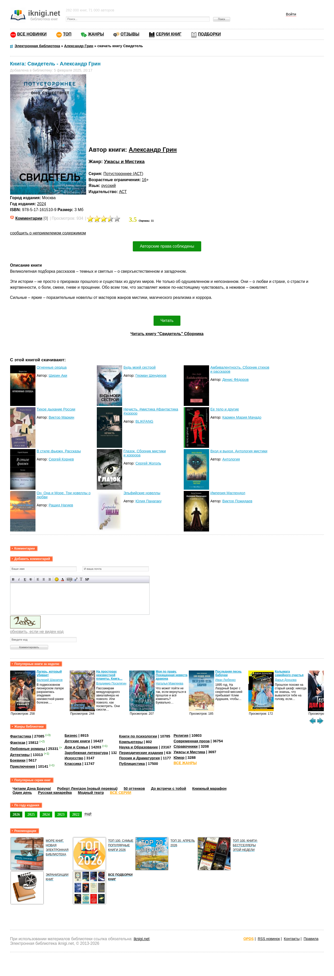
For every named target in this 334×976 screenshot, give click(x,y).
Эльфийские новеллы (141, 493)
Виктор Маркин (61, 417)
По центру (44, 579)
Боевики (18, 760)
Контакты (292, 939)
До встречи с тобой (168, 788)
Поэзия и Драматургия (139, 758)
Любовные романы (27, 749)
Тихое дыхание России (56, 409)
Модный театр (91, 793)
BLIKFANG (144, 421)
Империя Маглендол (227, 493)
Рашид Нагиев (61, 505)
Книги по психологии (138, 736)
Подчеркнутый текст (25, 579)
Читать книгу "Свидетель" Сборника (167, 334)
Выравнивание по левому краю (38, 579)
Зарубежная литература (86, 753)
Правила (311, 939)
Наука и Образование (138, 747)
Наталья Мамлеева (169, 683)
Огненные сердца (52, 367)
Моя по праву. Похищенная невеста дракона (172, 675)
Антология (231, 459)
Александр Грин (153, 149)
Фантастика (20, 736)
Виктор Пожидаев (237, 501)
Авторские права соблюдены (167, 246)
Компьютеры (131, 742)
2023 (61, 814)
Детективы (20, 755)
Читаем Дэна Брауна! (32, 788)
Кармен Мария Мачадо (241, 417)
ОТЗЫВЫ (129, 34)
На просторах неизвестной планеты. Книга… (109, 675)
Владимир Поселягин (111, 683)
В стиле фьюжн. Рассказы (59, 451)
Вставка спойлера (87, 579)
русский (108, 185)
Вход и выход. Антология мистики (238, 451)
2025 (31, 814)
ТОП (67, 34)
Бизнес (71, 735)
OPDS (248, 939)
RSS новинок (269, 939)
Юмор (179, 758)
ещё (87, 814)
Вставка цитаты (75, 579)
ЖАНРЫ (96, 34)
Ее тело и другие (224, 409)
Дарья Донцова (285, 680)
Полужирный (13, 579)
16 (144, 180)
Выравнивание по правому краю (49, 579)
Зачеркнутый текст (31, 579)
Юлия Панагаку (149, 501)
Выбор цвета (62, 579)
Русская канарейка (55, 793)
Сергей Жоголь (148, 463)
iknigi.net (141, 939)
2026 (16, 814)
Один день (22, 793)
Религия (181, 735)
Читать (167, 320)
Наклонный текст (19, 579)
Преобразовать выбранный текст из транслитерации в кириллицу (81, 579)
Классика (73, 764)
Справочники (186, 746)
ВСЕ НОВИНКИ (32, 34)
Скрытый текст (69, 579)
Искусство (74, 758)
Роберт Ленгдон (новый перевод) (87, 788)
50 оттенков (134, 788)
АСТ (123, 192)
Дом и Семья (76, 747)
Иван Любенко (225, 680)
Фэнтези (17, 742)
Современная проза (192, 741)
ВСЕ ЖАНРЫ (185, 763)
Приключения (22, 766)
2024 (41, 204)
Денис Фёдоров (235, 380)
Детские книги (77, 741)
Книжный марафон (209, 788)
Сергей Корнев (61, 459)
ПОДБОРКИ (209, 34)
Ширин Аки (58, 375)
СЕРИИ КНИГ (168, 34)
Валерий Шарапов (50, 680)
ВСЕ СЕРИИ (120, 793)
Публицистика (132, 764)
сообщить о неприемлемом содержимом (48, 233)
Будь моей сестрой (139, 367)
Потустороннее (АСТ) (123, 174)
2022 (76, 814)
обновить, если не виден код (37, 631)
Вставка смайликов (57, 579)
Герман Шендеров (151, 375)
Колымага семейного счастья (289, 673)
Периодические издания (141, 753)
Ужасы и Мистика (124, 161)
